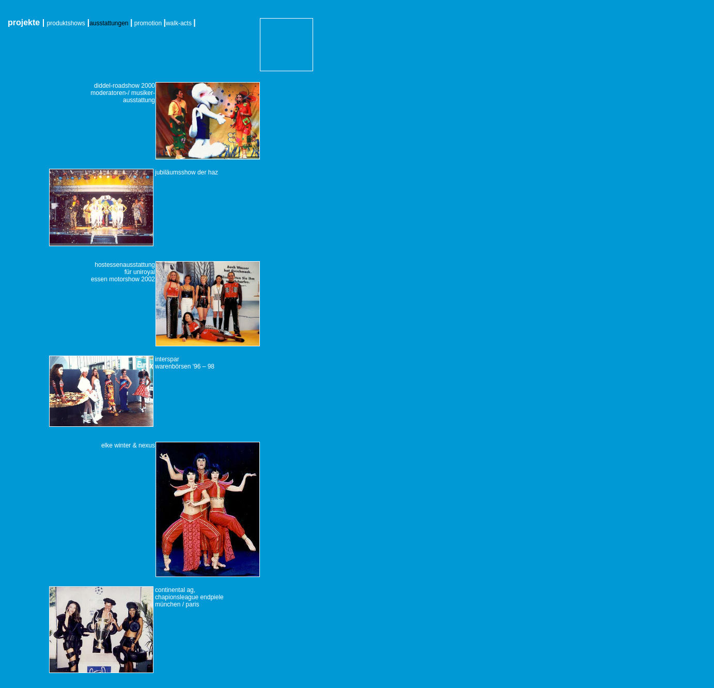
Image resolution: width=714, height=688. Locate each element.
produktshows (66, 23)
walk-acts (179, 23)
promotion (148, 23)
